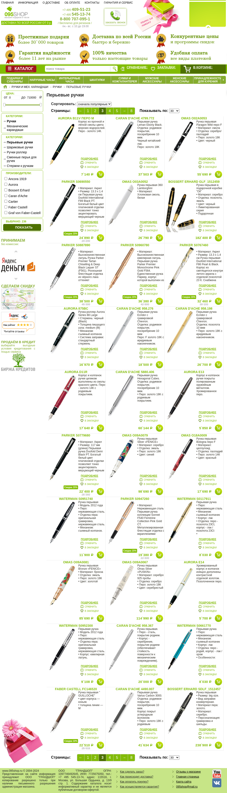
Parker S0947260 (135, 499)
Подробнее (89, 158)
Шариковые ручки (20, 147)
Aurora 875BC (76, 308)
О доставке (51, 2)
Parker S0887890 (76, 245)
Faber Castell (17, 207)
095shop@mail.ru (186, 786)
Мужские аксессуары (152, 80)
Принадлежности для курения (208, 80)
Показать (23, 227)
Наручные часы (42, 80)
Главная (7, 2)
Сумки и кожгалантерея (124, 80)
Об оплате (72, 2)
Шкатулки (97, 80)
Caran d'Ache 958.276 (134, 308)
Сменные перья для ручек (22, 159)
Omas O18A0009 (194, 435)
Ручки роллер (17, 152)
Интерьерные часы (69, 80)
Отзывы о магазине (188, 771)
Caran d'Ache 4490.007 (135, 689)
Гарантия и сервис (118, 2)
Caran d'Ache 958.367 (134, 625)
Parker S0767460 (194, 245)
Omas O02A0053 (194, 118)
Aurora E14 (194, 562)
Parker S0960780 (135, 245)
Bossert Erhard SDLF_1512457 (193, 689)
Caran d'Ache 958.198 (193, 308)
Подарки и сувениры (15, 80)
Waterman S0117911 (194, 499)
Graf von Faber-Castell (24, 213)
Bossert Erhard (19, 190)
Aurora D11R (75, 372)
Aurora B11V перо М (76, 118)
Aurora (13, 184)
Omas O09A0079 (135, 435)
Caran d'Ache (17, 196)
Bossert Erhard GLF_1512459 (194, 181)
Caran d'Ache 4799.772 (135, 118)
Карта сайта (183, 781)
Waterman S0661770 (194, 625)
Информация (28, 2)
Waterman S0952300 (76, 625)
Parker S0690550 (76, 181)
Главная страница (187, 776)
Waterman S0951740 (76, 499)
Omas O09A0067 (135, 562)
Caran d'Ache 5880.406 (135, 372)
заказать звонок (115, 17)
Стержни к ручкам (20, 166)
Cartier (13, 201)
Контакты (92, 2)
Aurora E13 (194, 372)
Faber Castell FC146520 (76, 689)
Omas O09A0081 (76, 562)
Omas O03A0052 (135, 181)
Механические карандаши (17, 128)
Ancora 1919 (17, 179)
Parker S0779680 (76, 435)
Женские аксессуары (179, 80)
